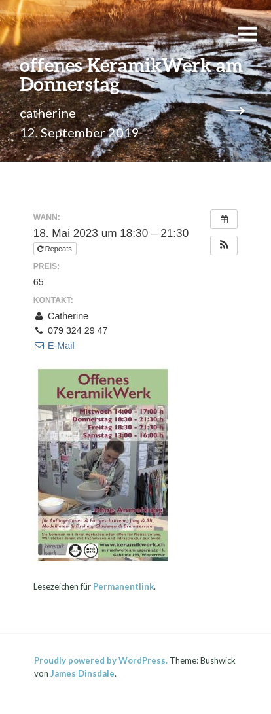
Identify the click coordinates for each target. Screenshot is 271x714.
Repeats (55, 249)
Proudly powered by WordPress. (101, 660)
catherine (48, 112)
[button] (224, 245)
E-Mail (54, 345)
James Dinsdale (82, 673)
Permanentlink (123, 586)
